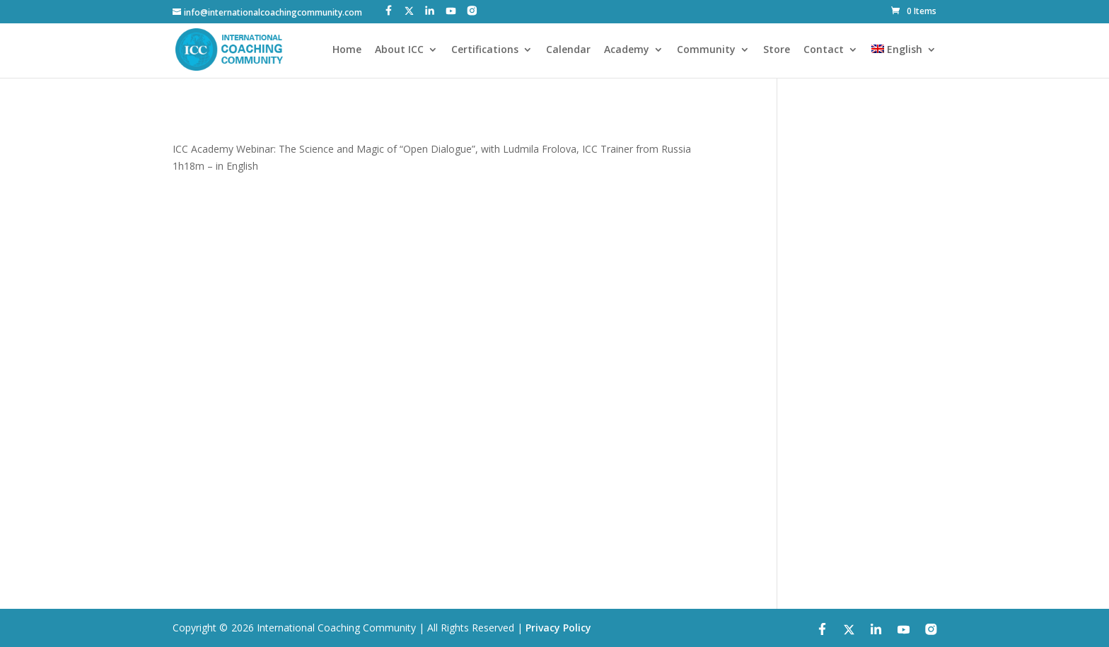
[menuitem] (903, 61)
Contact (823, 50)
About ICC (399, 50)
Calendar (568, 50)
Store (776, 50)
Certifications (484, 50)
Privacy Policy (558, 627)
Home (346, 50)
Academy (626, 50)
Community (706, 50)
